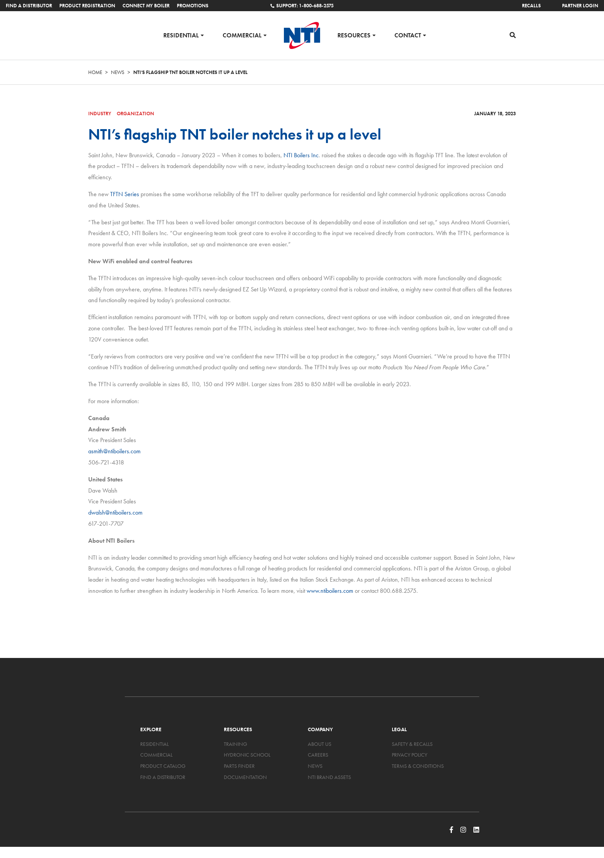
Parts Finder (239, 765)
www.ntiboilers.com (330, 591)
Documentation (245, 777)
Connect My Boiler (145, 5)
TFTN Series (124, 194)
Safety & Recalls (412, 743)
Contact (407, 35)
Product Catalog (163, 765)
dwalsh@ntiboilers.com (115, 512)
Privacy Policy (409, 754)
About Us (319, 743)
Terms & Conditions (418, 765)
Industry (99, 113)
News (117, 72)
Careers (318, 754)
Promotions (192, 5)
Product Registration (87, 5)
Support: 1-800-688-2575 (302, 5)
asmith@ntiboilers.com (114, 451)
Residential (181, 35)
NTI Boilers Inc (301, 155)
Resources (354, 35)
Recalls (531, 5)
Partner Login (580, 5)
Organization (135, 113)
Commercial (242, 35)
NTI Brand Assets (329, 777)
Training (235, 743)
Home (95, 72)
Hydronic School (247, 754)
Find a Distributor (29, 5)
